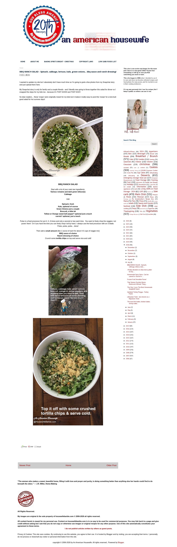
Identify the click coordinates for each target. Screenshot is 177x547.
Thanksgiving (129, 211)
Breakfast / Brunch (147, 156)
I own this (152, 184)
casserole (127, 161)
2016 (128, 329)
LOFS (141, 191)
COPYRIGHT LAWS (86, 61)
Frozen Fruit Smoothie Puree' (137, 279)
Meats (128, 197)
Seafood (127, 206)
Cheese (138, 161)
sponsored (143, 208)
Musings (126, 199)
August (130, 259)
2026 (128, 221)
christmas (145, 164)
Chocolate (127, 164)
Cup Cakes (141, 172)
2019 (128, 242)
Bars (130, 153)
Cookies (154, 167)
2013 (128, 338)
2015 (128, 332)
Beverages (141, 153)
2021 (128, 236)
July (129, 262)
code (135, 167)
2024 (142, 151)
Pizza (141, 201)
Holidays (130, 184)
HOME (22, 61)
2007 (128, 356)
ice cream (127, 187)
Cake (131, 159)
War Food (143, 214)
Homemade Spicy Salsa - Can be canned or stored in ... (138, 275)
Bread (152, 154)
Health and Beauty (151, 182)
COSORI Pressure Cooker (149, 170)
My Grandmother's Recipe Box (143, 199)
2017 (128, 326)
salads (131, 203)
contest (142, 167)
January (130, 322)
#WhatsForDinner (129, 152)
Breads (126, 156)
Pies (133, 201)
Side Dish (141, 205)
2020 (128, 239)
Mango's (155, 194)
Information (141, 186)
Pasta (126, 201)
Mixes (152, 197)
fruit (129, 182)
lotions (149, 191)
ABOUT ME (34, 61)
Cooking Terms (134, 170)
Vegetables (152, 210)
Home (68, 465)
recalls (150, 201)
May (129, 310)
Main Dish (140, 194)
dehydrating (154, 173)
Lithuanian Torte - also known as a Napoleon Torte (138, 298)
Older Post (112, 465)
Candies (141, 159)
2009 (128, 350)
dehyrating (131, 175)
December (131, 247)
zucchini (150, 214)
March (130, 316)
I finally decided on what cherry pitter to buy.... (139, 271)
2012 (128, 341)
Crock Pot (130, 173)
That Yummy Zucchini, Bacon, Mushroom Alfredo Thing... (137, 283)
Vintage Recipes (133, 214)
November (131, 250)
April (129, 313)
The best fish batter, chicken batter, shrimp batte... (138, 302)
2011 (128, 344)
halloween (139, 182)
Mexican (140, 197)
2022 (128, 233)
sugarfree (151, 208)
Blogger (121, 542)
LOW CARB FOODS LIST (107, 61)
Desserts (145, 175)
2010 (128, 347)
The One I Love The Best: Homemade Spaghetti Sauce (139, 288)
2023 (128, 230)
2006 (128, 359)
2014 (128, 335)
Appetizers (153, 151)
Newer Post (24, 465)
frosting (154, 180)
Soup (134, 208)
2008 (128, 353)
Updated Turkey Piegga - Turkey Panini (137, 293)
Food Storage (141, 180)
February (131, 319)
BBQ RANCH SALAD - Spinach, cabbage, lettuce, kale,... (136, 266)
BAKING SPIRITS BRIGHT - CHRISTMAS (59, 61)
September (132, 256)
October (131, 253)
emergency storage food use (135, 178)
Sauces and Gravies (145, 203)
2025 (128, 224)
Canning (151, 159)
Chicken (150, 161)
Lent (135, 189)
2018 (128, 245)
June (129, 307)
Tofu (141, 211)
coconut (126, 167)
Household (142, 185)
